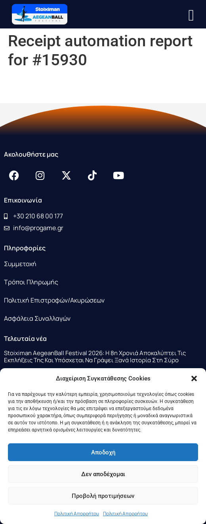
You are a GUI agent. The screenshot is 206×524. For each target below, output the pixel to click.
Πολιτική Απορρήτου (76, 513)
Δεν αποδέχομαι (103, 474)
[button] (194, 378)
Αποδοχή (103, 452)
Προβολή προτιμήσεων (103, 495)
